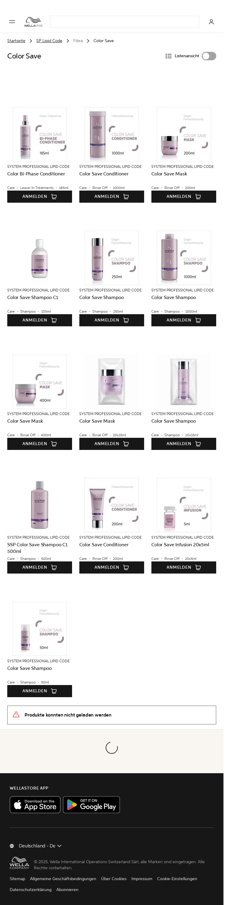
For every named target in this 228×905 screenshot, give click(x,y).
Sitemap (17, 878)
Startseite (16, 40)
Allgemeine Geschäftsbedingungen (63, 878)
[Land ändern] (40, 846)
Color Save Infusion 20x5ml (180, 544)
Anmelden (39, 197)
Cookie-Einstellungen (177, 878)
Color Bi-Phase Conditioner (36, 174)
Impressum (141, 878)
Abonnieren (67, 889)
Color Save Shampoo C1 (32, 297)
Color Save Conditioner (103, 174)
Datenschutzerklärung (30, 889)
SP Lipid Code (49, 40)
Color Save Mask (169, 174)
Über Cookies (114, 878)
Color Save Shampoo (101, 297)
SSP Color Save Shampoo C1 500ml (37, 548)
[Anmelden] (211, 22)
